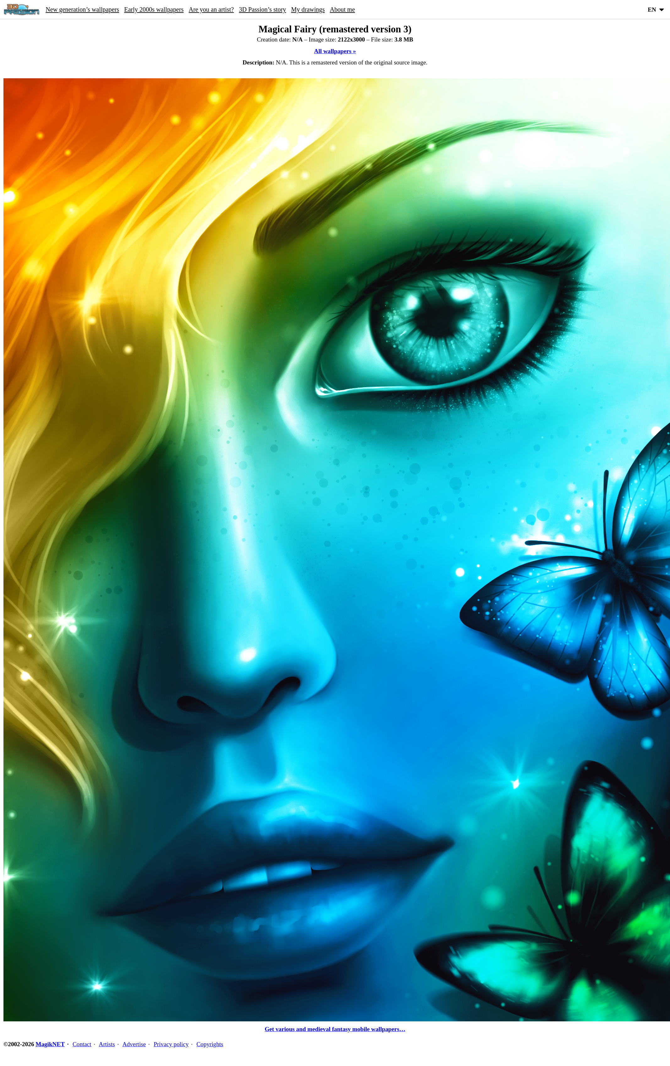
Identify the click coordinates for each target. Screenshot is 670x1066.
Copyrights (210, 1044)
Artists (107, 1044)
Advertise (134, 1044)
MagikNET (50, 1044)
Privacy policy (171, 1044)
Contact (82, 1044)
